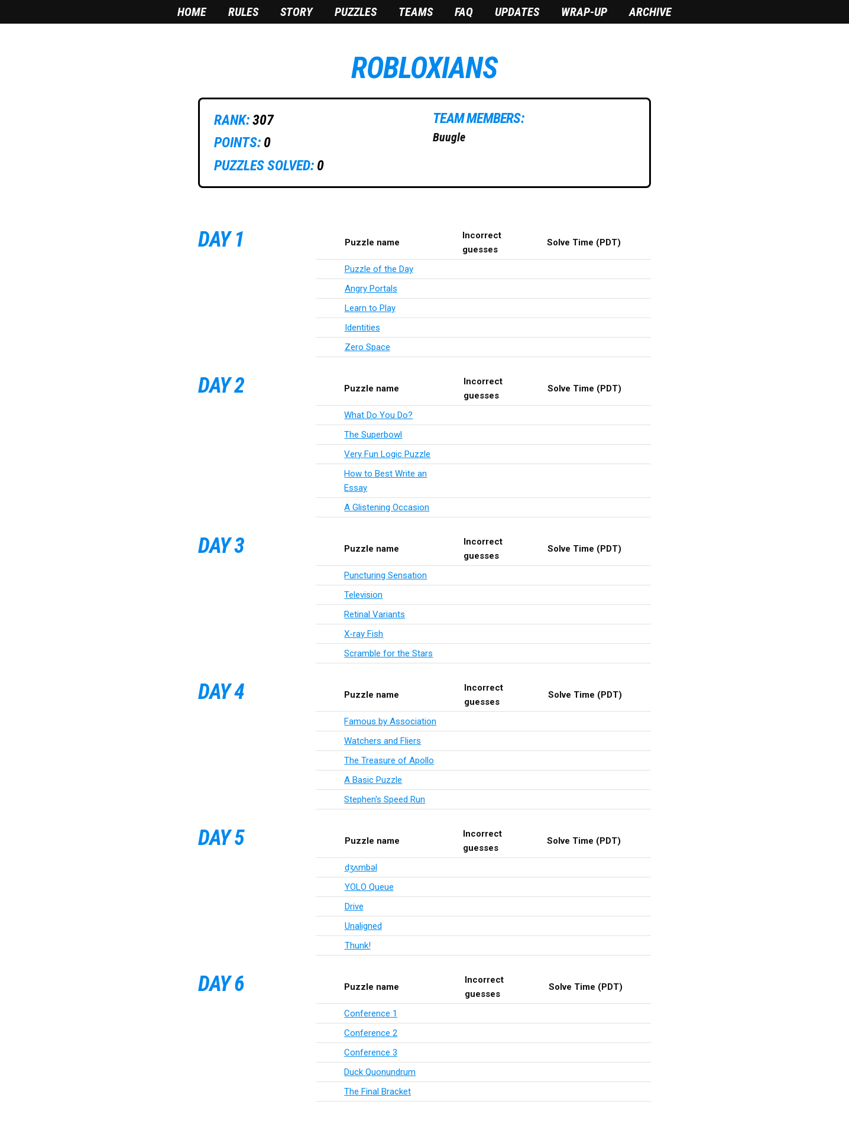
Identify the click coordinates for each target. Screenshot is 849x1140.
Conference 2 (370, 1033)
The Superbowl (373, 434)
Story (296, 12)
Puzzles (356, 12)
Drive (354, 906)
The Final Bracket (377, 1091)
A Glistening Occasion (386, 507)
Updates (517, 12)
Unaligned (363, 926)
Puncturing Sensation (385, 575)
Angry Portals (371, 288)
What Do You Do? (378, 415)
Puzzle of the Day (379, 269)
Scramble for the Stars (388, 653)
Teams (415, 12)
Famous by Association (390, 721)
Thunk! (358, 945)
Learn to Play (370, 308)
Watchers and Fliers (382, 741)
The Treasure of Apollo (389, 760)
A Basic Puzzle (373, 780)
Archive (650, 12)
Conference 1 (370, 1013)
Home (191, 12)
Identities (362, 327)
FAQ (464, 12)
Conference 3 (370, 1052)
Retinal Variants (374, 614)
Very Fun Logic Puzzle (387, 454)
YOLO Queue (369, 887)
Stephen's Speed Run (384, 799)
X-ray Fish (363, 634)
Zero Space (367, 347)
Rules (243, 12)
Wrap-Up (584, 12)
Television (363, 595)
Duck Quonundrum (380, 1072)
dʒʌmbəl (361, 867)
